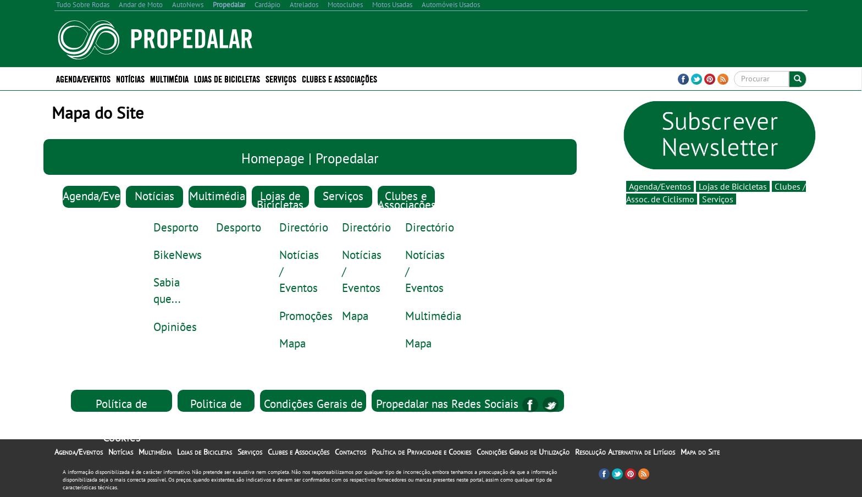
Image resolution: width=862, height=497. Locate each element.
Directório (303, 227)
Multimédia (169, 78)
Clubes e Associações (339, 78)
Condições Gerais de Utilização (523, 452)
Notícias (130, 78)
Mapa (292, 343)
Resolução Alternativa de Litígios (625, 452)
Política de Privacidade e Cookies (121, 420)
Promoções (306, 315)
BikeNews (177, 254)
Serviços (281, 78)
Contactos (350, 452)
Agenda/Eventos (83, 78)
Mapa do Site (700, 452)
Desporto (175, 227)
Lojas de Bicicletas (227, 78)
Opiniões (175, 326)
